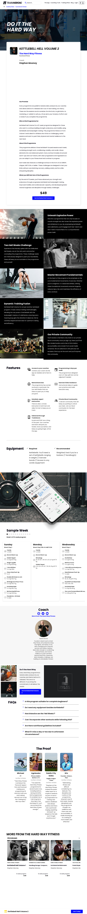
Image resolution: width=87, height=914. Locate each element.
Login (76, 3)
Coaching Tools (55, 3)
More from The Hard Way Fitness (43, 616)
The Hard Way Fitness (30, 53)
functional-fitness (21, 6)
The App (47, 3)
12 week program (21, 874)
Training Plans (65, 3)
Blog (72, 3)
